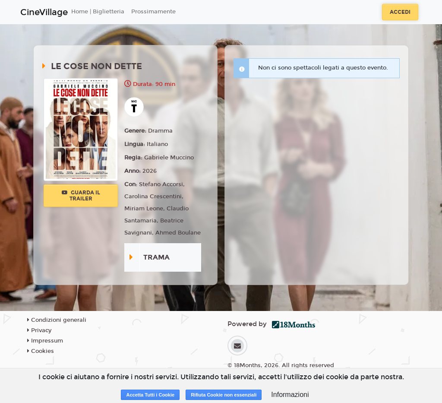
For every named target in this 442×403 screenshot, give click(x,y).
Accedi (400, 12)
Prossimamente (153, 11)
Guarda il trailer (81, 196)
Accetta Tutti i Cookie (150, 394)
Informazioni (290, 394)
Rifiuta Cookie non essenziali (223, 394)
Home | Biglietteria (97, 11)
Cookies (40, 351)
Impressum (45, 340)
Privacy (39, 330)
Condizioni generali (56, 320)
